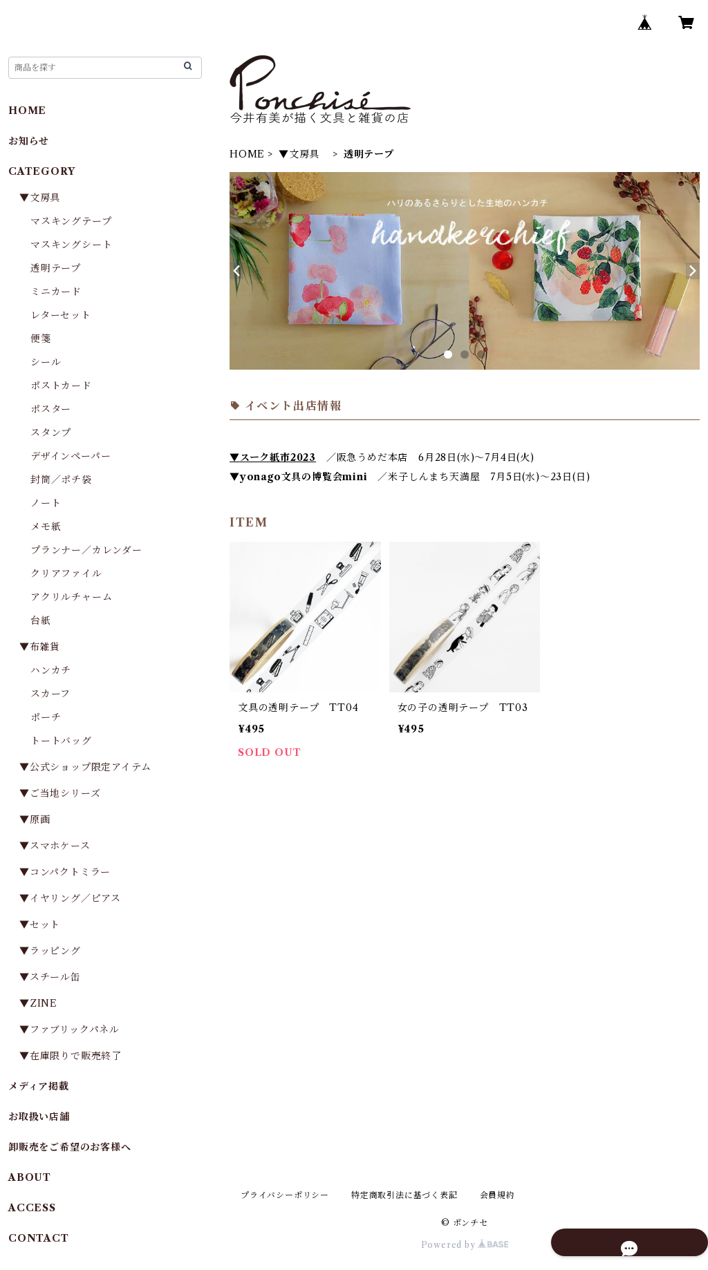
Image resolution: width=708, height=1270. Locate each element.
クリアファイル (66, 573)
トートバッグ (61, 740)
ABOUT (29, 1177)
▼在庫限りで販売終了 (70, 1056)
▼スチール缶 (50, 977)
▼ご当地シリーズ (59, 793)
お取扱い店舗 (39, 1116)
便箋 (40, 338)
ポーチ (45, 717)
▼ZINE (38, 1003)
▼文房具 (304, 154)
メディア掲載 (38, 1086)
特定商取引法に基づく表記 (404, 1195)
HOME (247, 154)
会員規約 (497, 1195)
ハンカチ (50, 670)
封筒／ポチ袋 (61, 479)
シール (45, 362)
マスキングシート (71, 244)
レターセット (60, 315)
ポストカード (61, 385)
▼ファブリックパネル (69, 1029)
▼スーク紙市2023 (273, 457)
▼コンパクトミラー (65, 872)
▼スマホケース (55, 846)
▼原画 (34, 819)
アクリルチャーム (71, 597)
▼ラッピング (50, 951)
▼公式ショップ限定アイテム (85, 767)
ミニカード (56, 291)
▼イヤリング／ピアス (70, 898)
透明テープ (55, 268)
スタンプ (56, 432)
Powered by (465, 1245)
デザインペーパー (70, 456)
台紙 (40, 620)
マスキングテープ (70, 221)
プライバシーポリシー (285, 1195)
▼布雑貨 (39, 647)
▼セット (39, 924)
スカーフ (50, 694)
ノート (45, 503)
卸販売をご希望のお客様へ (69, 1147)
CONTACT (38, 1238)
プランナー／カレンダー (86, 550)
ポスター (50, 409)
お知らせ (28, 141)
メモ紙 (45, 526)
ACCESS (32, 1208)
